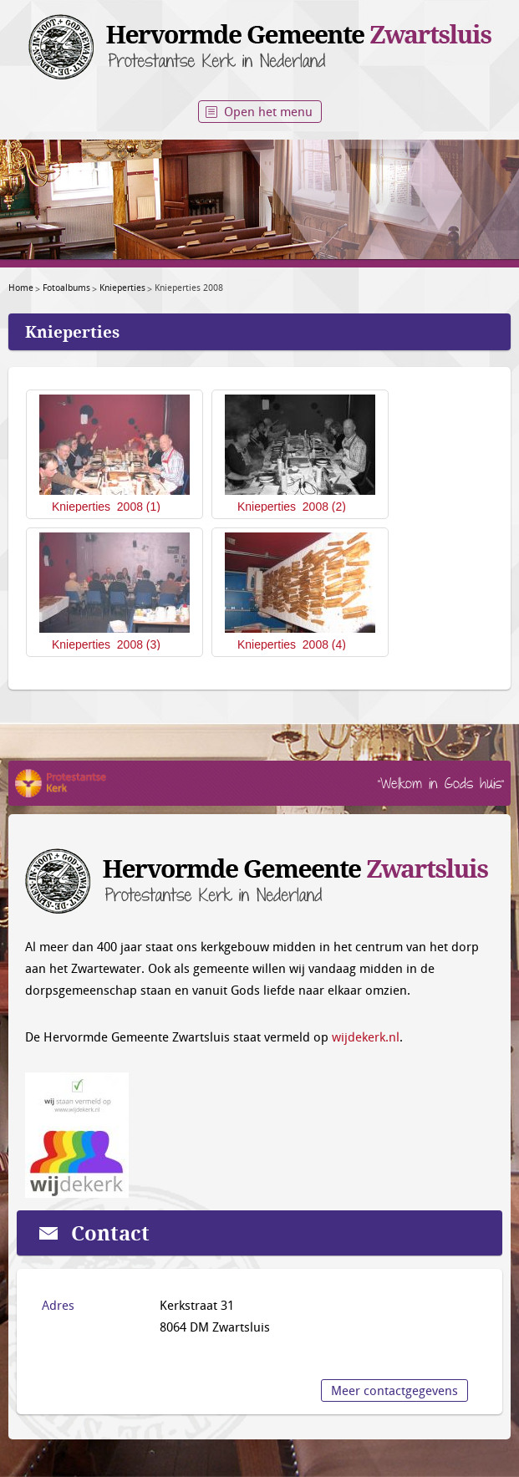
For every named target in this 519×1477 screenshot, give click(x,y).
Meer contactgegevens (394, 1390)
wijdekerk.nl (365, 1036)
